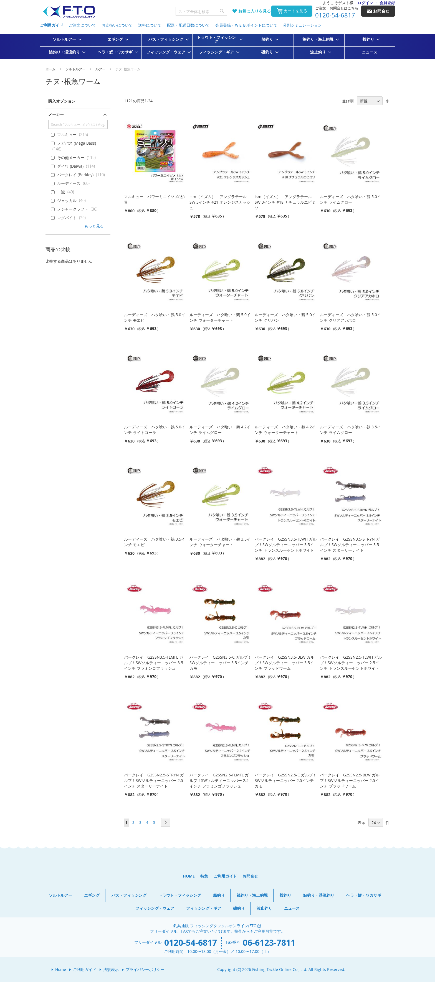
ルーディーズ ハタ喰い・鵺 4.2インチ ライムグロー (220, 429)
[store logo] (69, 12)
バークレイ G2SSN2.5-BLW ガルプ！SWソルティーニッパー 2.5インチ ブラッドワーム (350, 780)
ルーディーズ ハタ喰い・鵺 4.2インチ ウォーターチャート (285, 429)
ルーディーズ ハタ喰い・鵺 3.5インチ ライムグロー (350, 429)
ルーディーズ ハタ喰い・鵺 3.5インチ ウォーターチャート (220, 541)
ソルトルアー (75, 69)
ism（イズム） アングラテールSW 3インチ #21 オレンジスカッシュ (220, 202)
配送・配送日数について (188, 25)
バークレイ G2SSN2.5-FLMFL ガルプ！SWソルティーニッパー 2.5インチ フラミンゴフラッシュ (219, 780)
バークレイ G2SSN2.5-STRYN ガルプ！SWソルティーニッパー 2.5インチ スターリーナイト (154, 780)
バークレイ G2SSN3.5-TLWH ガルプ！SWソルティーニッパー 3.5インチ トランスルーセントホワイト (286, 544)
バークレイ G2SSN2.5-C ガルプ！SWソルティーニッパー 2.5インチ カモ (286, 780)
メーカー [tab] (56, 114)
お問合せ (250, 876)
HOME (189, 876)
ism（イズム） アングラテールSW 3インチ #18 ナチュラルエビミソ (285, 202)
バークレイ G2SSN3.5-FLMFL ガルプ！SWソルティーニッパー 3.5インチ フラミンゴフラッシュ (153, 662)
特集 (204, 876)
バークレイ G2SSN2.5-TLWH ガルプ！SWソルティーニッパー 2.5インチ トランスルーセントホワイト (351, 662)
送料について (149, 25)
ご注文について (82, 25)
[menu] (217, 46)
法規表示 (111, 969)
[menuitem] (65, 39)
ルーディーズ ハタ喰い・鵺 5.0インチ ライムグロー (350, 199)
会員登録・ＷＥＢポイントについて (246, 25)
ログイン (365, 2)
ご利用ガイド (51, 25)
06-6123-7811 (269, 942)
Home (60, 969)
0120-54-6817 (335, 15)
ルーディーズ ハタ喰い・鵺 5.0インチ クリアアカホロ (350, 317)
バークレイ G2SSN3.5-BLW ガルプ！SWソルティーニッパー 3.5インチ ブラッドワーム (284, 662)
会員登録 (387, 2)
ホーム (50, 69)
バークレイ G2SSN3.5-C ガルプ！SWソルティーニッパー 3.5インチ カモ (220, 662)
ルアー (100, 69)
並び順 (348, 101)
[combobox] (201, 11)
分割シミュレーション (302, 25)
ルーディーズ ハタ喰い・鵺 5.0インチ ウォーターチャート (220, 317)
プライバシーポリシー (145, 969)
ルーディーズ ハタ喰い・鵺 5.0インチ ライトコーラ (154, 429)
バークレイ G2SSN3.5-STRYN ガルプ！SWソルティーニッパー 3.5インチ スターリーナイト (350, 544)
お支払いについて (117, 25)
